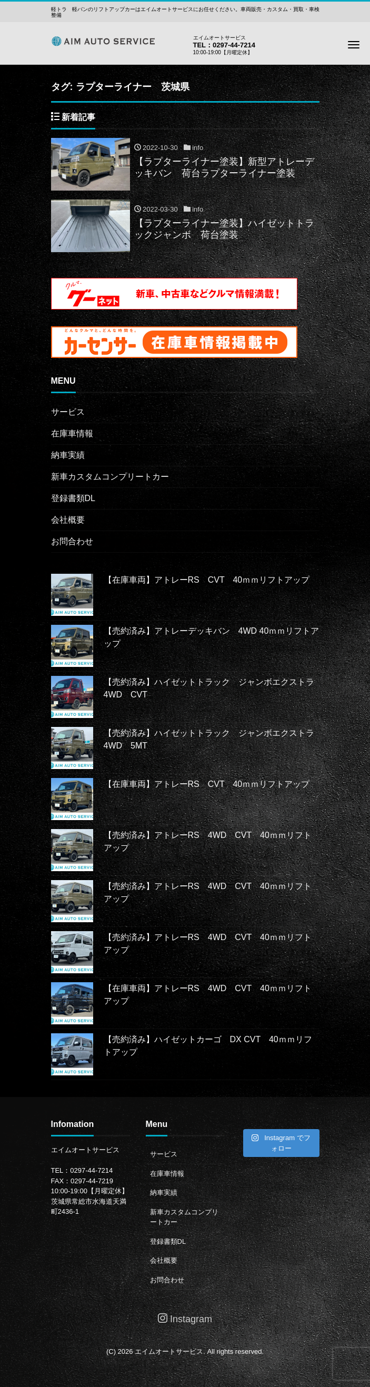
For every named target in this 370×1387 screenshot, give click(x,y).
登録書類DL (73, 498)
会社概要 (68, 519)
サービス (68, 411)
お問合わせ (72, 541)
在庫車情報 (72, 433)
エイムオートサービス (169, 1351)
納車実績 (68, 455)
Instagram (185, 1318)
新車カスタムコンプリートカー (110, 476)
